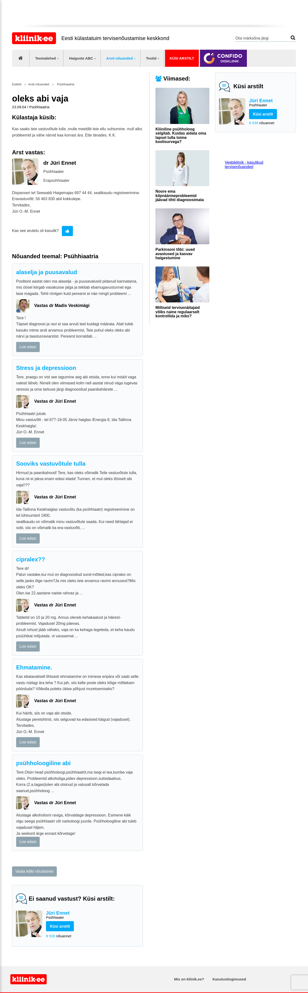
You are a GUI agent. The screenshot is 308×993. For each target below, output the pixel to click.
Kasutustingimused (229, 979)
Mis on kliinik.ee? (189, 979)
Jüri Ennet (270, 103)
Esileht (16, 84)
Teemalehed (45, 58)
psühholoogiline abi (43, 763)
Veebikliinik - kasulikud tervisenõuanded (244, 164)
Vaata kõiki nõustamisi (34, 871)
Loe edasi (27, 347)
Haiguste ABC (81, 58)
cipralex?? (30, 559)
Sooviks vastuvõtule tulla (50, 463)
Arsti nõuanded (119, 58)
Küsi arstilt (182, 58)
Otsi (293, 38)
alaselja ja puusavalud (46, 272)
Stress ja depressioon (46, 368)
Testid (151, 58)
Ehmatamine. (34, 667)
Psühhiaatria (65, 84)
